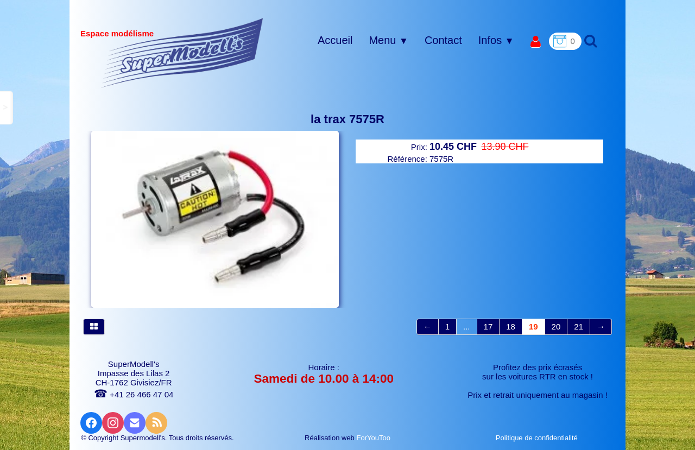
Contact (443, 40)
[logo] (182, 52)
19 (533, 326)
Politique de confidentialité (538, 438)
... (466, 326)
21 (578, 326)
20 (556, 326)
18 (510, 326)
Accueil (335, 40)
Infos (496, 40)
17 (488, 326)
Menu (388, 40)
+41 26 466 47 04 (133, 394)
